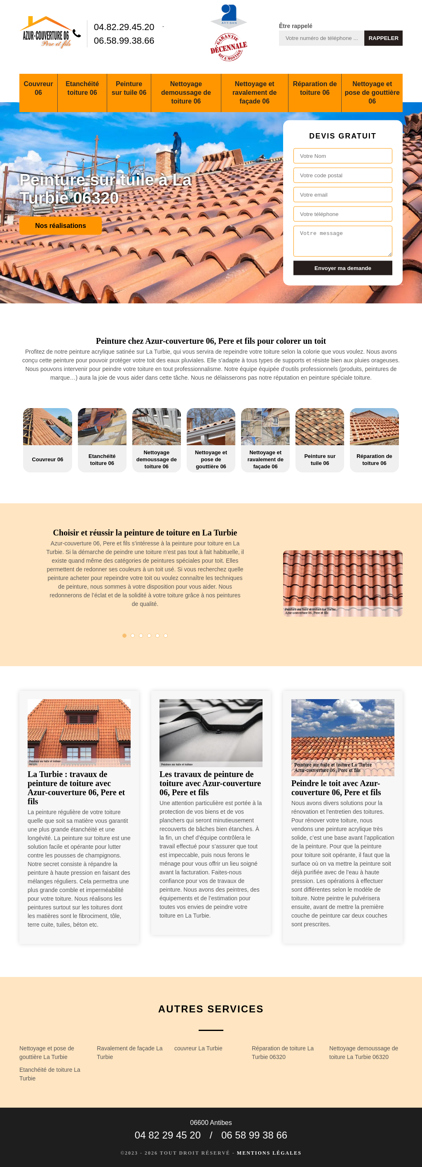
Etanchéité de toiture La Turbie (49, 1074)
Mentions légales (269, 1153)
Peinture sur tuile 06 (129, 88)
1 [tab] (124, 636)
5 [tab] (157, 636)
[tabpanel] (145, 571)
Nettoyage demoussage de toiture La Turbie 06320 (363, 1052)
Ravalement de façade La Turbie (130, 1052)
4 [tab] (149, 636)
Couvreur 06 (38, 88)
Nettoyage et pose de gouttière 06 (372, 92)
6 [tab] (166, 636)
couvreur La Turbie (198, 1048)
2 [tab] (133, 636)
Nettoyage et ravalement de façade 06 (254, 92)
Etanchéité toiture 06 (82, 88)
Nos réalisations (60, 225)
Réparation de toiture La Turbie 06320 (283, 1052)
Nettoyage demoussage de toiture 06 (186, 92)
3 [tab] (141, 636)
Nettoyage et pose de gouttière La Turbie (46, 1052)
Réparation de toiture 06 (315, 88)
